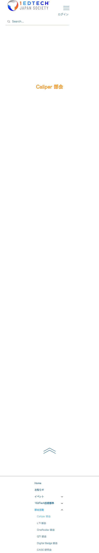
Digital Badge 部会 (47, 543)
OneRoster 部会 (46, 530)
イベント (39, 496)
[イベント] (62, 496)
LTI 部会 (41, 523)
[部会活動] (62, 510)
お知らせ (39, 490)
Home (37, 483)
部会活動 (39, 510)
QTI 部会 (41, 536)
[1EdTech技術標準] (62, 503)
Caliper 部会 (44, 516)
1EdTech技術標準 (44, 503)
